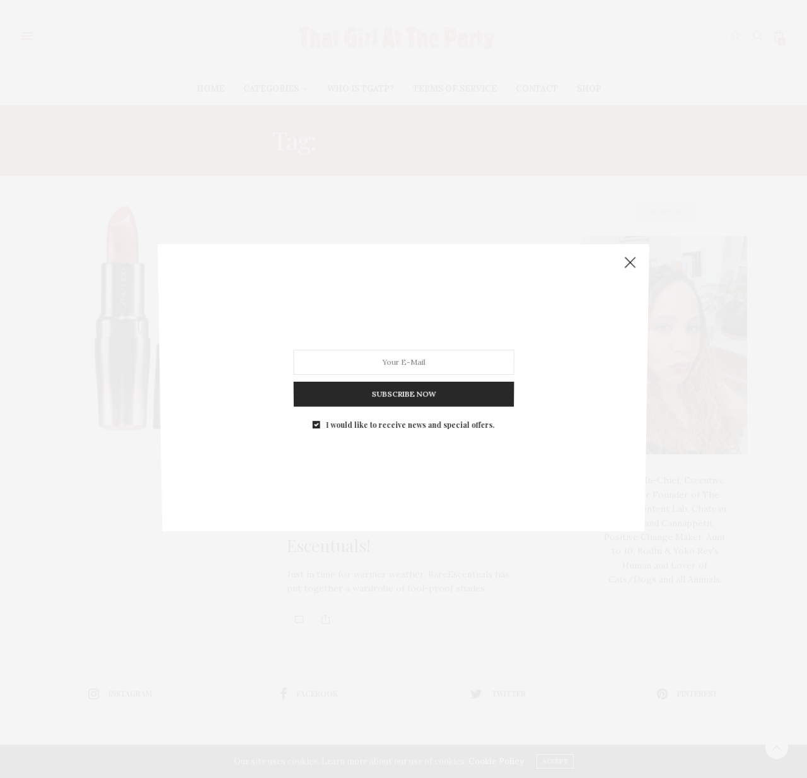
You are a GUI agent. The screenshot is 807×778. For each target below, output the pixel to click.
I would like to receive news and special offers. (409, 393)
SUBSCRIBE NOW (403, 370)
